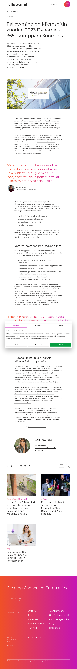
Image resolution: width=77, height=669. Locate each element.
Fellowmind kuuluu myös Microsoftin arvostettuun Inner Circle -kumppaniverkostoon (38, 401)
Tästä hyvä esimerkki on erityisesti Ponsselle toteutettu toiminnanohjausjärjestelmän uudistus (37, 144)
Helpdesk (54, 628)
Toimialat (33, 615)
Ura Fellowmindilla (59, 615)
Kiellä (16, 344)
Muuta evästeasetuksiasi (14, 661)
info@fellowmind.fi (14, 612)
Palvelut (32, 628)
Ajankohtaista (57, 610)
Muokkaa (38, 344)
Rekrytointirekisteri (45, 661)
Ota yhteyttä (10, 645)
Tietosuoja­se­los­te (30, 661)
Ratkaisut (33, 619)
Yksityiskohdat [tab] (38, 325)
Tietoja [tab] (61, 325)
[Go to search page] (61, 4)
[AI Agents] (54, 4)
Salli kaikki (60, 344)
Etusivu (32, 610)
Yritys (52, 623)
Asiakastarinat (36, 623)
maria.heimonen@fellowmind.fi (45, 448)
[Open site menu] (67, 4)
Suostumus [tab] (16, 325)
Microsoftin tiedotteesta (37, 427)
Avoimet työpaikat (59, 619)
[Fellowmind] (17, 4)
